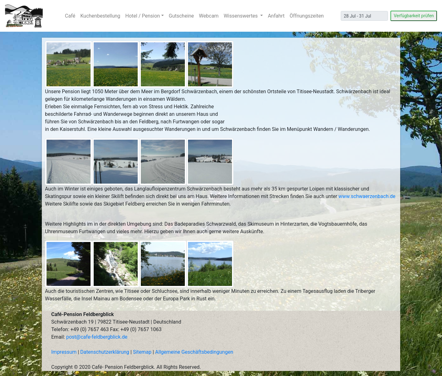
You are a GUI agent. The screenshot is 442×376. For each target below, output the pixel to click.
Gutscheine (181, 16)
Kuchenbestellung (100, 16)
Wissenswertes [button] (241, 16)
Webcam (209, 16)
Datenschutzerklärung (104, 352)
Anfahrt (276, 16)
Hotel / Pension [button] (142, 16)
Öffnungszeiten (307, 16)
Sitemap (142, 352)
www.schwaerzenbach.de (367, 196)
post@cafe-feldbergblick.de (96, 337)
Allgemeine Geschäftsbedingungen (194, 352)
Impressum (64, 352)
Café (70, 16)
